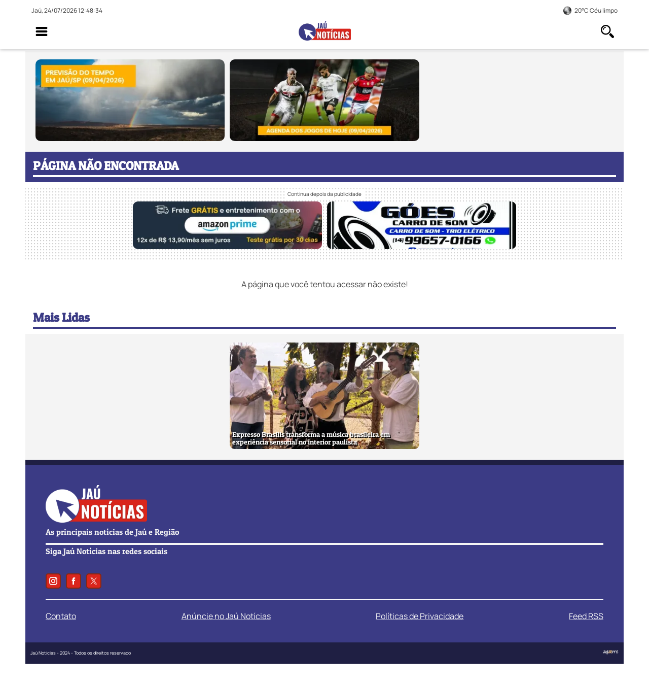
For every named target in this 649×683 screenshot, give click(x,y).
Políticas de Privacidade (419, 616)
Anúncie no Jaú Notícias (226, 616)
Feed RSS (586, 616)
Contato (61, 616)
